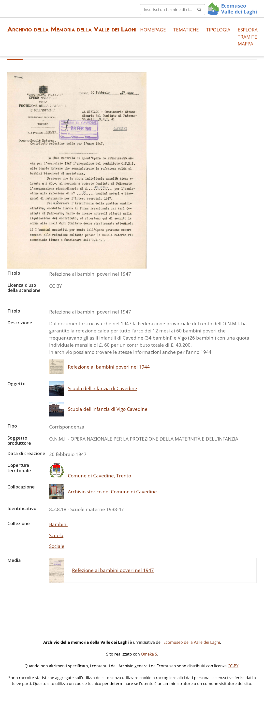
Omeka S (149, 654)
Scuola (56, 535)
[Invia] (199, 9)
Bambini (58, 524)
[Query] (172, 9)
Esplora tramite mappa (248, 36)
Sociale (56, 546)
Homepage (153, 29)
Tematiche (186, 29)
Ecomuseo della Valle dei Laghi (191, 642)
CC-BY (233, 666)
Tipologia (218, 29)
